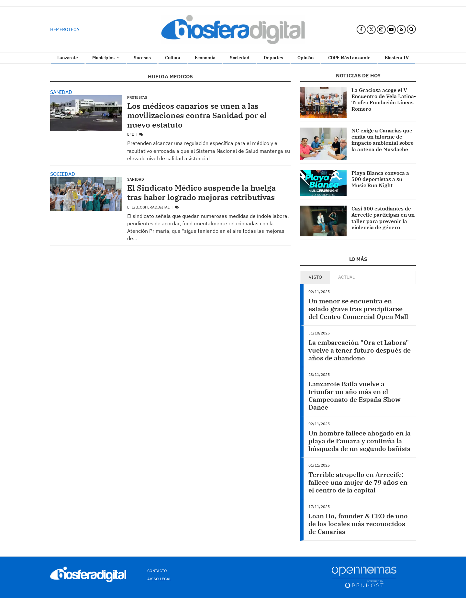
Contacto (157, 570)
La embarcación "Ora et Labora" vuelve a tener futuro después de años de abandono (359, 350)
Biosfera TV (396, 58)
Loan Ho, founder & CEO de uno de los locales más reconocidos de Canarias (358, 524)
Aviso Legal (159, 578)
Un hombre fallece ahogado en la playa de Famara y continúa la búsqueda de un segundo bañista (359, 441)
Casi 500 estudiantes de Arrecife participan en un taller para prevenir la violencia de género (383, 218)
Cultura (172, 58)
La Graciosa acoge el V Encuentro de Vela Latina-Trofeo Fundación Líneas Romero (383, 99)
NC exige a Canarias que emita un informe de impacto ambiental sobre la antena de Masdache (382, 139)
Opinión (305, 58)
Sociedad (240, 58)
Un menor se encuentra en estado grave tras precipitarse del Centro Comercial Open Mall (358, 309)
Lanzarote (67, 58)
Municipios (105, 58)
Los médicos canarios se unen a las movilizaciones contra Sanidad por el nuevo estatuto (197, 115)
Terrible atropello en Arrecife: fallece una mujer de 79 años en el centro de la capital (357, 482)
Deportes (273, 58)
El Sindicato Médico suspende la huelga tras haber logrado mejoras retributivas (201, 192)
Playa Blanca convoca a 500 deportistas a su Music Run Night (380, 179)
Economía (205, 58)
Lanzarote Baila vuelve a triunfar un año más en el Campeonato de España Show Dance (354, 395)
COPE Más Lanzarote (349, 58)
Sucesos (142, 58)
